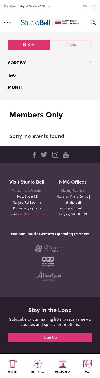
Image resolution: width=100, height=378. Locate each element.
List (71, 45)
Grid (29, 45)
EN (85, 6)
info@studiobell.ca (31, 214)
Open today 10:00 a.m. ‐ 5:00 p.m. (30, 6)
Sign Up (50, 337)
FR (93, 6)
